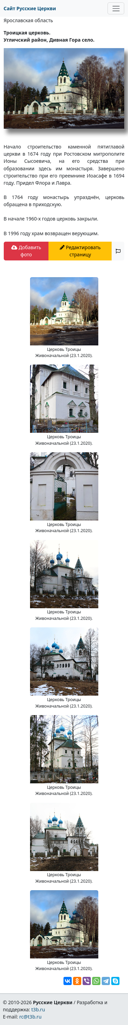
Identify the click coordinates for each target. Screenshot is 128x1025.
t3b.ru (38, 1009)
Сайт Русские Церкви (30, 8)
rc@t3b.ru (30, 1016)
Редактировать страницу (80, 251)
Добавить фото (26, 251)
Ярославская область (28, 20)
